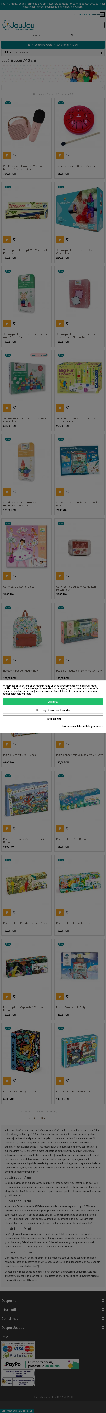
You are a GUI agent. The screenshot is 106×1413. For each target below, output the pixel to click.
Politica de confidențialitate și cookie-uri (82, 726)
